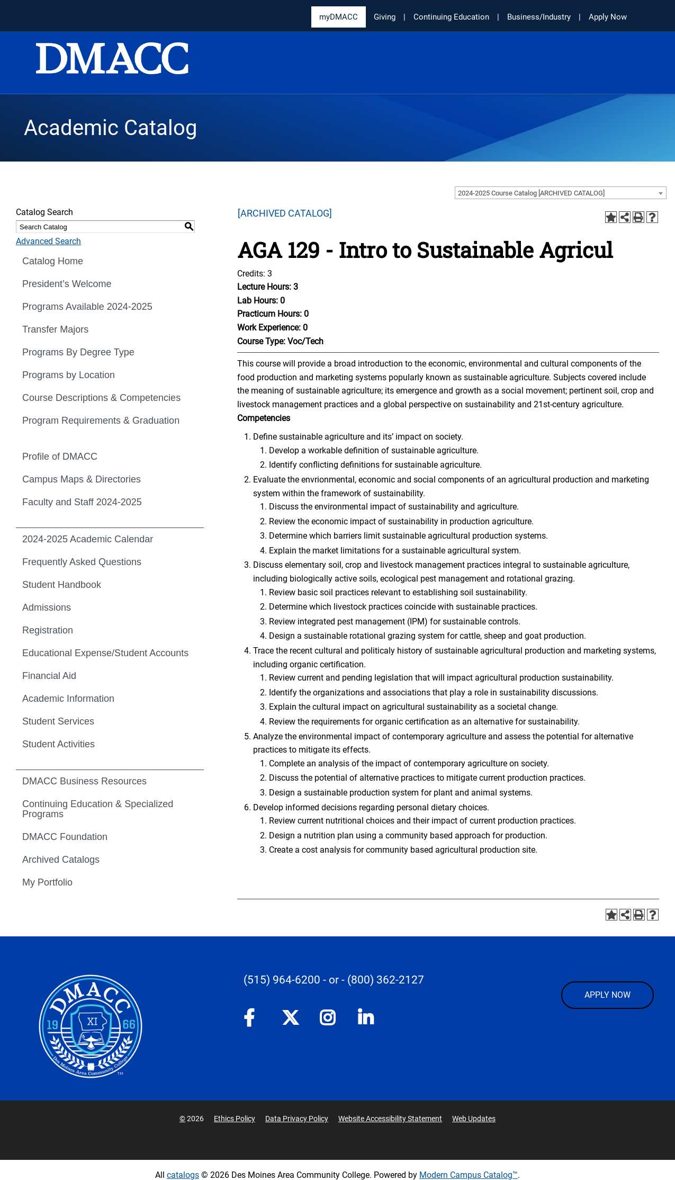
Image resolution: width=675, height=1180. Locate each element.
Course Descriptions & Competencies (101, 397)
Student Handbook (61, 584)
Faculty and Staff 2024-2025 (82, 502)
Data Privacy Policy (296, 1118)
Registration (47, 630)
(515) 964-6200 (282, 979)
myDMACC (338, 17)
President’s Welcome (66, 284)
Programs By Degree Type (78, 352)
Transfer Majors (55, 329)
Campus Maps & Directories (81, 479)
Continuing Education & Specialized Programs (97, 809)
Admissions (46, 607)
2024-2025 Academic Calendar (87, 539)
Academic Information (68, 698)
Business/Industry (539, 17)
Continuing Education (451, 17)
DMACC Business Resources (84, 781)
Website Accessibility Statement (390, 1118)
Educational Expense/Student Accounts (105, 653)
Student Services (58, 721)
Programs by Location (68, 375)
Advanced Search (48, 241)
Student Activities (58, 744)
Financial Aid (49, 676)
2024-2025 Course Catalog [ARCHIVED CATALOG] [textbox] (531, 193)
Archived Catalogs (61, 859)
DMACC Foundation (64, 837)
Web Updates (474, 1118)
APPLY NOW (607, 995)
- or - (334, 979)
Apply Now (608, 17)
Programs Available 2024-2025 (87, 306)
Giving (384, 17)
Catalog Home (52, 261)
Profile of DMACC (59, 456)
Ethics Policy (234, 1118)
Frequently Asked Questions (81, 562)
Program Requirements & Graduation (100, 420)
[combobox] (561, 192)
